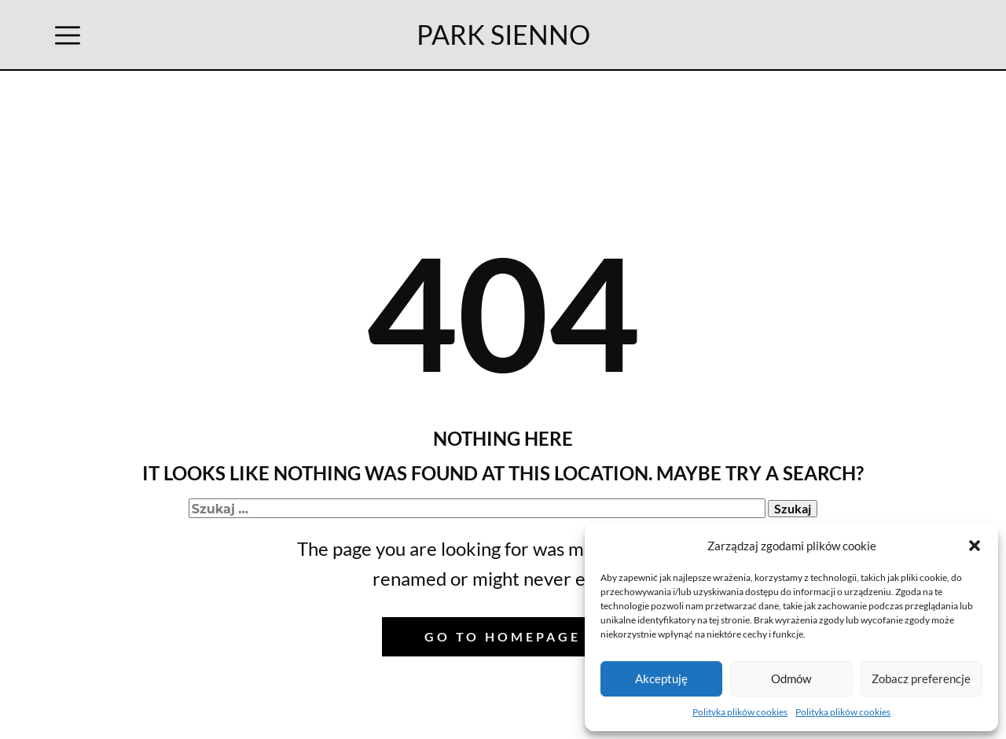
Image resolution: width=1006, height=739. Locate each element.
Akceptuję (661, 678)
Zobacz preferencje (921, 678)
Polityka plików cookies (740, 712)
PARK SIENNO (503, 34)
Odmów (791, 678)
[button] (974, 545)
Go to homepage (502, 636)
